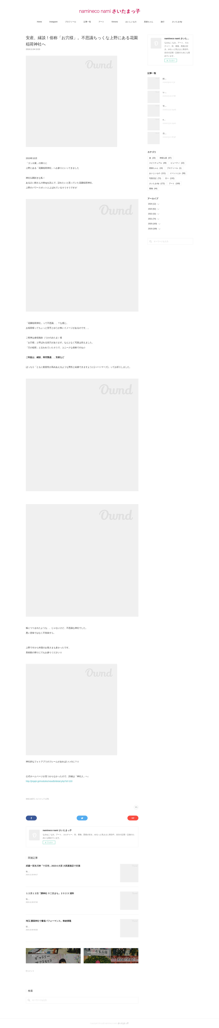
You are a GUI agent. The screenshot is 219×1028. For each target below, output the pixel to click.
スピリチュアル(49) (42, 799)
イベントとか (177, 173)
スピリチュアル (157, 163)
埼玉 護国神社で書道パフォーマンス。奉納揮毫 (48, 921)
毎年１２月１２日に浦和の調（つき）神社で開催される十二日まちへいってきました (60, 899)
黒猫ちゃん (148, 22)
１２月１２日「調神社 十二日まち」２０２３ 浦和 (50, 893)
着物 (153, 188)
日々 (169, 178)
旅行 (162, 22)
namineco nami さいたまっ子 (109, 11)
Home (39, 22)
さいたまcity (177, 22)
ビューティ (177, 163)
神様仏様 (165, 158)
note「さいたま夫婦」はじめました (177, 120)
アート (101, 22)
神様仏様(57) (30, 799)
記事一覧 (87, 22)
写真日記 (155, 178)
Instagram (53, 22)
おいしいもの (130, 22)
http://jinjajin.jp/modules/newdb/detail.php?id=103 (49, 781)
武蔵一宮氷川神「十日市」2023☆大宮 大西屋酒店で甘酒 (53, 866)
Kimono (115, 22)
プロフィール (70, 22)
